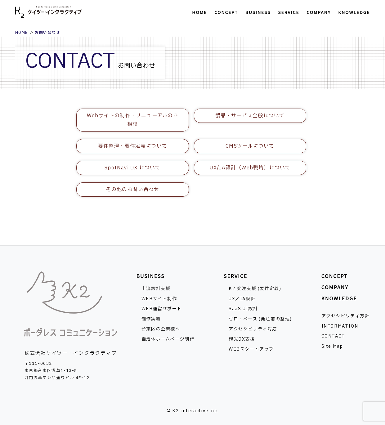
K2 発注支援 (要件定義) (255, 288)
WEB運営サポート (161, 309)
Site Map (332, 346)
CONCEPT (334, 276)
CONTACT (333, 336)
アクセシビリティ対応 (253, 329)
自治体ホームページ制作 (168, 339)
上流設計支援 (156, 288)
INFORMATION (339, 326)
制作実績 (151, 319)
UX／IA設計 (242, 299)
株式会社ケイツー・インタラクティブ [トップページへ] (48, 12)
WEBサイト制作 (159, 299)
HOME (21, 32)
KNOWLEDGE (339, 298)
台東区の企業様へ (160, 329)
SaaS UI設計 (243, 309)
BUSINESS (151, 276)
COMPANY (334, 287)
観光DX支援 (242, 339)
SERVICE (235, 276)
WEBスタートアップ (251, 349)
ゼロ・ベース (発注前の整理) (260, 319)
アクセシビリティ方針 (345, 316)
